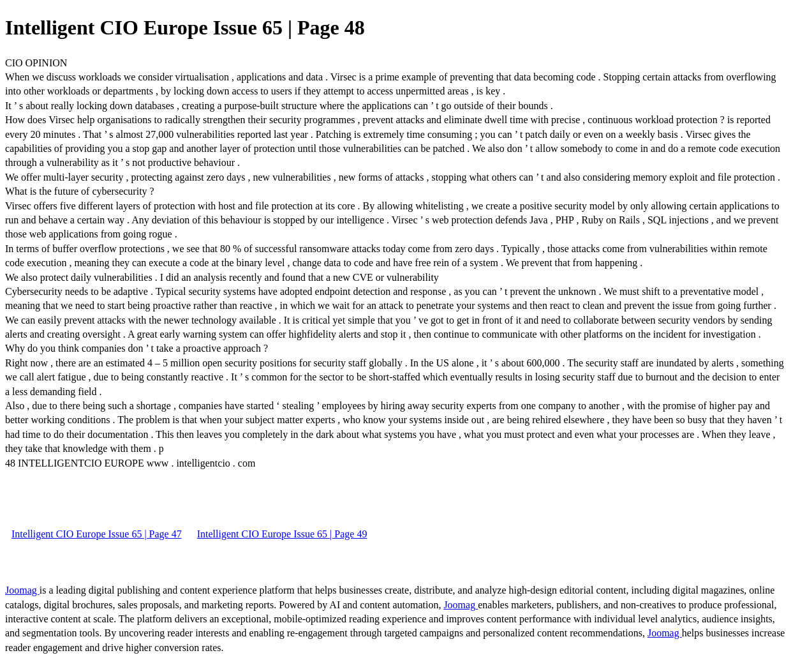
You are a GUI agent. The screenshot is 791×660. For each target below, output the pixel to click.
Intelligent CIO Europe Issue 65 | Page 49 (282, 534)
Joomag (22, 590)
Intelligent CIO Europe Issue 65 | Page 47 (96, 534)
